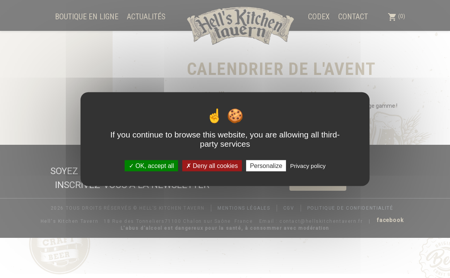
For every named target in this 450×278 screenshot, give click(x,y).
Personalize (266, 165)
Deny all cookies (212, 165)
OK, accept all (151, 165)
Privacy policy (308, 165)
